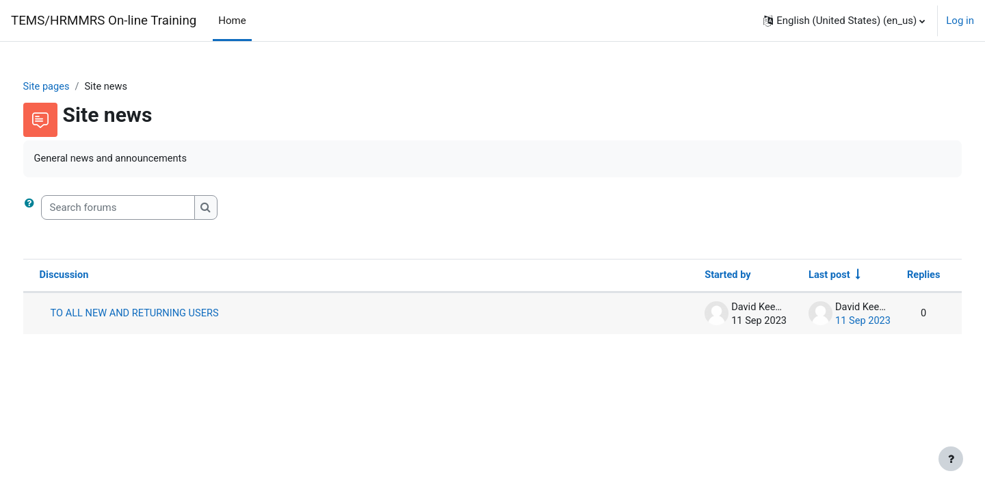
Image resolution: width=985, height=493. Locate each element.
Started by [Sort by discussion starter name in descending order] (698, 276)
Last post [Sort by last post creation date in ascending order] (801, 276)
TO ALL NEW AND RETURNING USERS (162, 315)
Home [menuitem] (232, 20)
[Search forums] (143, 208)
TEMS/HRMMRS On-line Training (103, 20)
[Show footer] (950, 458)
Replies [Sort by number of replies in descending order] (897, 276)
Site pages (72, 87)
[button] (844, 20)
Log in (960, 20)
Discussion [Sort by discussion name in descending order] (90, 276)
